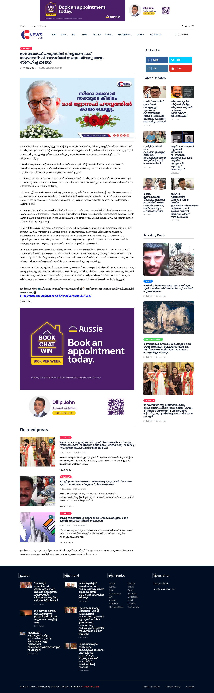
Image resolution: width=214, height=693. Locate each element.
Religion (97, 35)
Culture (112, 600)
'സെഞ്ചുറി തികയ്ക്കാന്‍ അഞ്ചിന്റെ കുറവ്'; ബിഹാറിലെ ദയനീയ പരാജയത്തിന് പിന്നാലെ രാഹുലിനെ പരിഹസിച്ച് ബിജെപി (46, 592)
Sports (131, 590)
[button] (23, 26)
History (131, 583)
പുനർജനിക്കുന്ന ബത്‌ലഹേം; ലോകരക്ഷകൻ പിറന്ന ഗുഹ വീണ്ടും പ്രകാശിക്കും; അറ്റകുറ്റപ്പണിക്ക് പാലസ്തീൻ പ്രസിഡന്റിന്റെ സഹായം (91, 655)
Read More (67, 470)
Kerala (112, 587)
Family (108, 35)
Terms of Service (151, 686)
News (63, 35)
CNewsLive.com (90, 686)
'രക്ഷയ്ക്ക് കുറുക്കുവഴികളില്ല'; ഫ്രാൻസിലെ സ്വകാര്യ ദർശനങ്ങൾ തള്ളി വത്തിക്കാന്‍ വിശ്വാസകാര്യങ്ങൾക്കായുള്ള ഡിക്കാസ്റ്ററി (44, 641)
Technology (133, 607)
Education (133, 597)
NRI (73, 35)
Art (110, 597)
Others (140, 35)
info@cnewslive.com (164, 589)
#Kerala (26, 301)
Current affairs (116, 607)
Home (54, 35)
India (111, 590)
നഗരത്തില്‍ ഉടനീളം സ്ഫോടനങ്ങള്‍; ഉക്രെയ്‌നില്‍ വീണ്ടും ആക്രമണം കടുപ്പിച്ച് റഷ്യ (45, 617)
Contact (190, 686)
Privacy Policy (173, 686)
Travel (131, 587)
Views (84, 35)
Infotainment (124, 35)
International (115, 593)
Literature (113, 603)
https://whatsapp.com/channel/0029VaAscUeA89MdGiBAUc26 (55, 296)
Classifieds (155, 35)
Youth (130, 600)
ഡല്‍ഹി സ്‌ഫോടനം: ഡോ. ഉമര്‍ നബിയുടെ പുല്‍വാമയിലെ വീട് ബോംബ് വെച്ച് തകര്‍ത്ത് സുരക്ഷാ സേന (168, 288)
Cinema (131, 603)
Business (132, 593)
